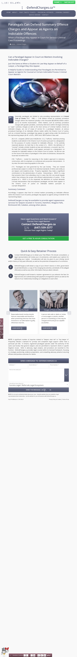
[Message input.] (36, 375)
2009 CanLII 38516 (41, 135)
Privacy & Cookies (55, 399)
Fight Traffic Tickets (27, 12)
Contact (45, 14)
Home (8, 12)
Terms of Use (65, 399)
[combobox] (38, 384)
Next (69, 312)
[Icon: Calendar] (1, 326)
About (14, 12)
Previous (8, 312)
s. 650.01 (49, 145)
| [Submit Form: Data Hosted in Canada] (38, 390)
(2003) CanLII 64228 (31, 139)
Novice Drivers (34, 14)
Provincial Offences (45, 12)
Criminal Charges (62, 12)
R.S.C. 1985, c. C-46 (34, 118)
